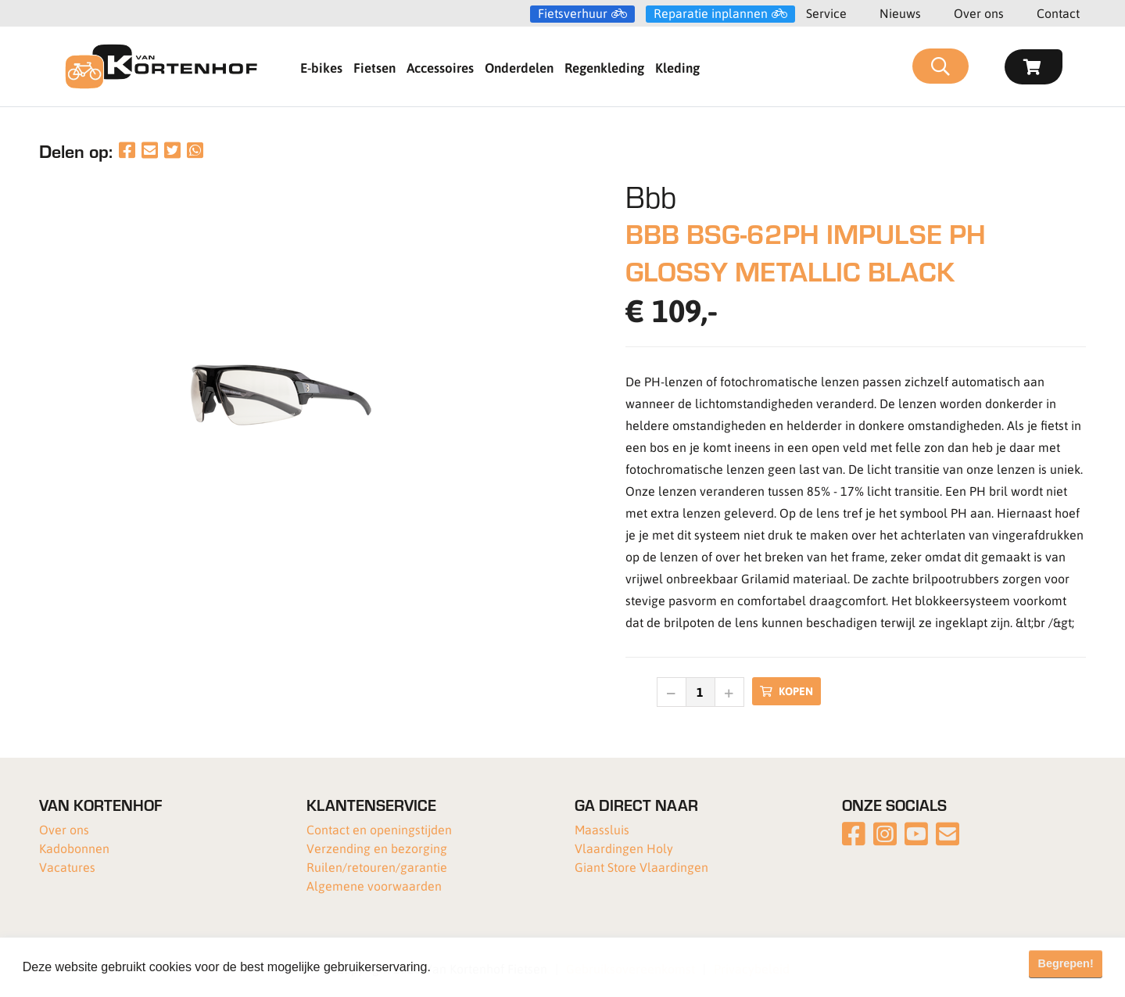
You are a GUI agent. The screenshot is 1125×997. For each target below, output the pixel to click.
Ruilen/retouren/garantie (376, 867)
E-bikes (321, 67)
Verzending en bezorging (376, 848)
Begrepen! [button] (1066, 963)
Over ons (979, 13)
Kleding (677, 67)
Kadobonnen (74, 848)
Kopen (786, 690)
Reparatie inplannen (711, 13)
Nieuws (900, 13)
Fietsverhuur (572, 13)
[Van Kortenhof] (161, 66)
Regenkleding (604, 67)
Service (826, 13)
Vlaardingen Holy (624, 848)
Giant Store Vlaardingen (641, 867)
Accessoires (440, 67)
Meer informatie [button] (479, 967)
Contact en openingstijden (379, 829)
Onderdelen (519, 67)
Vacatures (67, 867)
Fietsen (374, 67)
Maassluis (602, 829)
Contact (1058, 13)
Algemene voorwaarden (374, 885)
